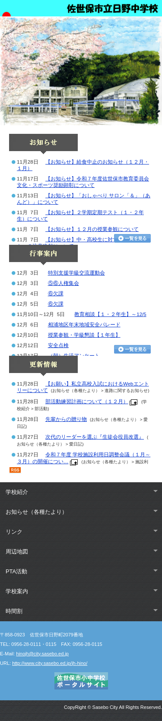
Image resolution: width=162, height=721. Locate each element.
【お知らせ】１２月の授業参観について (92, 229)
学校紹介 (17, 492)
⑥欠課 (56, 293)
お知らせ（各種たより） (36, 512)
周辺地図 (17, 551)
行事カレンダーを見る (132, 349)
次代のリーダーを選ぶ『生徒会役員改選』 (94, 437)
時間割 (14, 611)
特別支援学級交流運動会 (76, 272)
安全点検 (58, 345)
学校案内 (17, 591)
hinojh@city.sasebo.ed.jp (42, 653)
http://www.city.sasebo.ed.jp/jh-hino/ (49, 663)
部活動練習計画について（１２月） (86, 401)
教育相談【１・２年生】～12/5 (110, 314)
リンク (14, 531)
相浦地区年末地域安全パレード (84, 324)
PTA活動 (16, 571)
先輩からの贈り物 (66, 419)
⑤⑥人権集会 (63, 283)
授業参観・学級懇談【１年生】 (84, 335)
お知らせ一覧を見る (132, 238)
